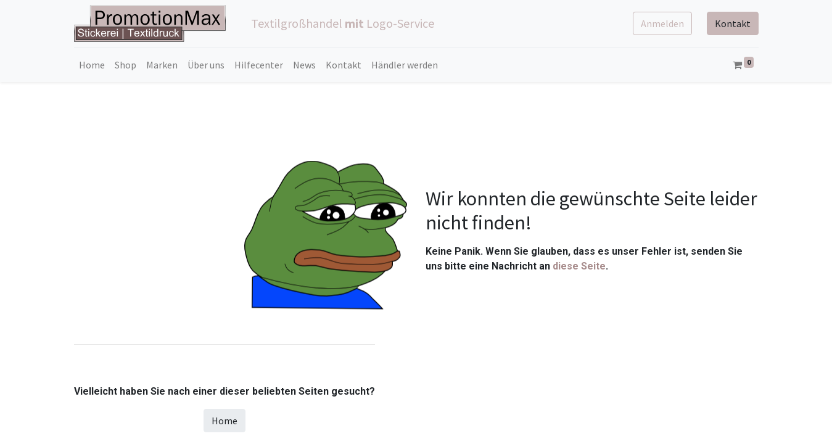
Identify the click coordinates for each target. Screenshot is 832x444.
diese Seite (579, 266)
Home (224, 420)
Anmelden (662, 23)
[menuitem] (92, 64)
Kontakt (733, 23)
